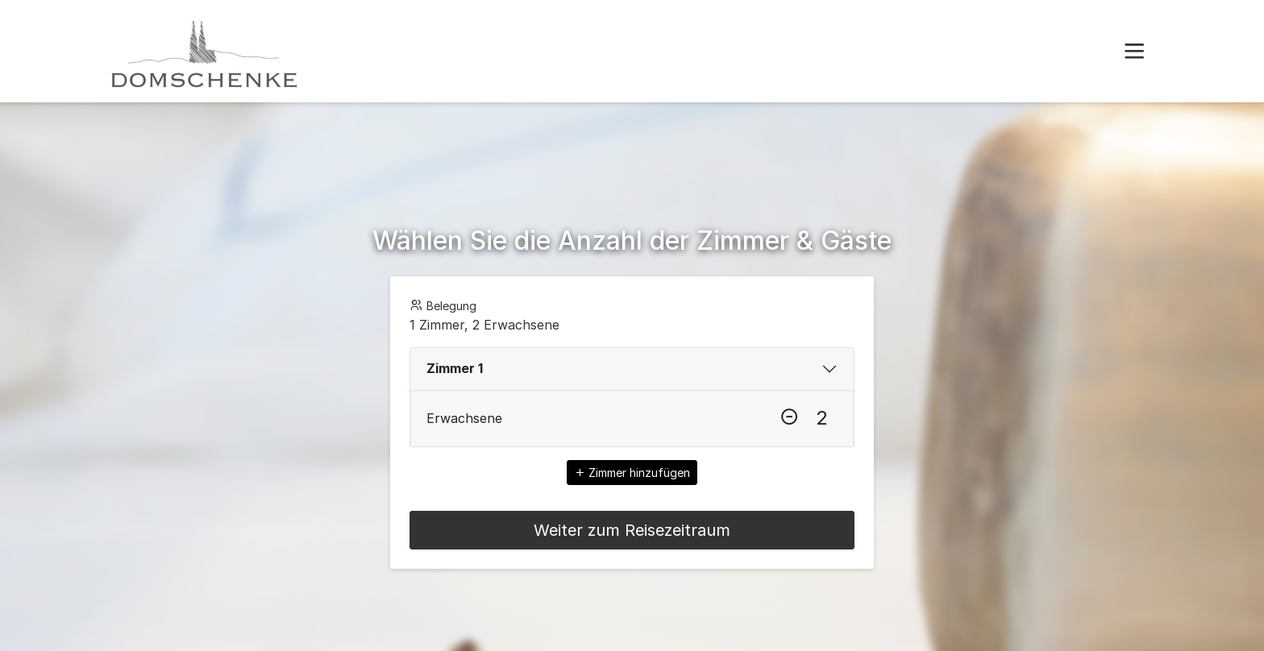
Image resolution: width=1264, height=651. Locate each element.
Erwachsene (464, 418)
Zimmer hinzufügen (632, 472)
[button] (1134, 51)
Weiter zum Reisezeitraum (632, 530)
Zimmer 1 (454, 368)
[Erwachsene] (821, 418)
